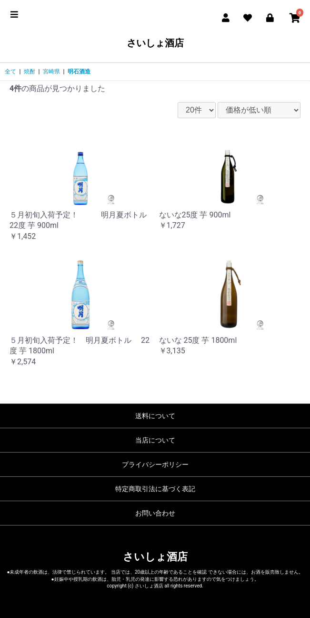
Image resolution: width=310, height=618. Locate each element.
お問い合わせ (155, 513)
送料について (155, 416)
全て (10, 71)
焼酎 (29, 71)
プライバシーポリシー (155, 464)
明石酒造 (79, 71)
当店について (155, 440)
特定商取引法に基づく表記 (155, 489)
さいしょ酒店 (155, 43)
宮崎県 (51, 71)
